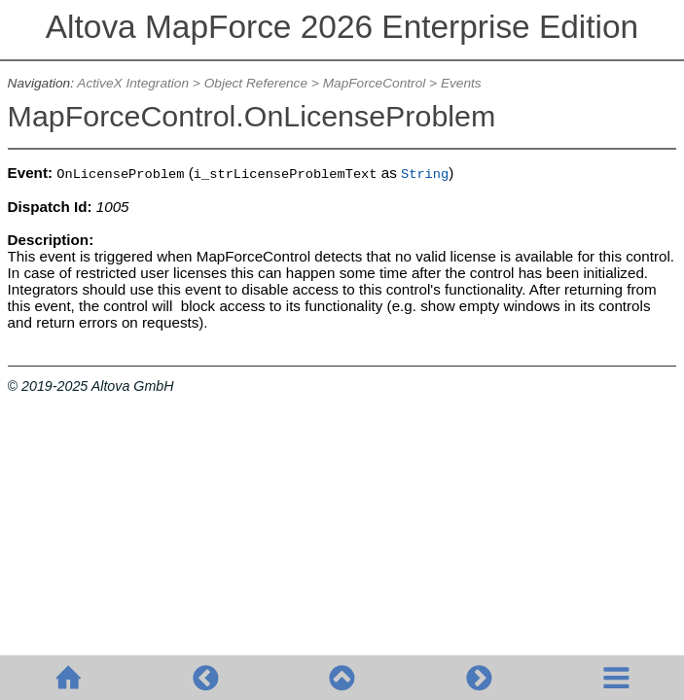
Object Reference (255, 83)
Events (461, 83)
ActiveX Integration (133, 83)
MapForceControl (374, 83)
